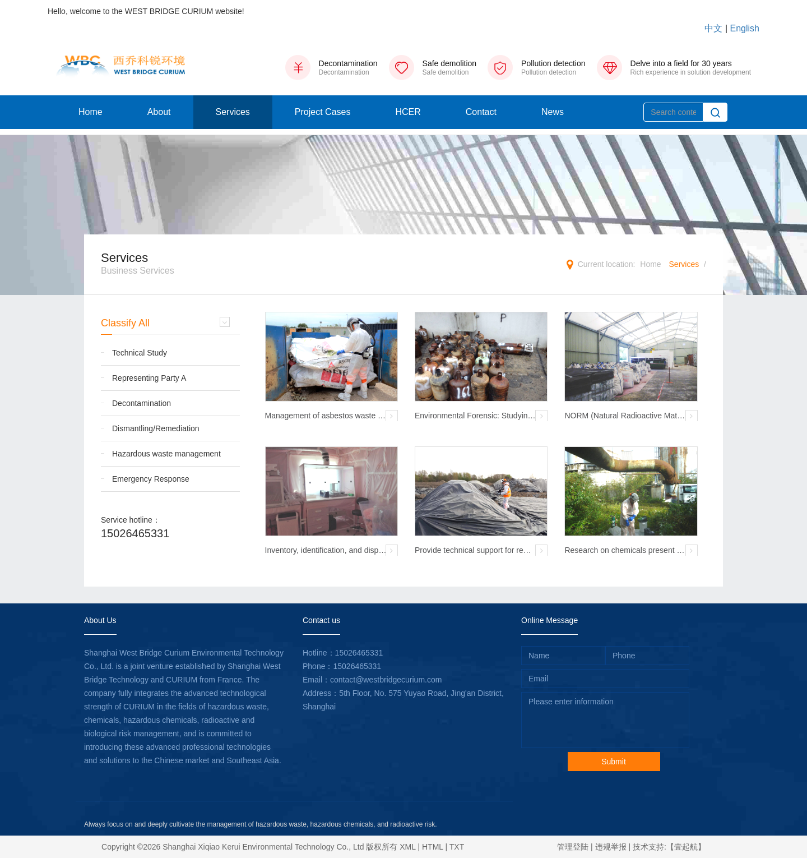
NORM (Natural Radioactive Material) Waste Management (624, 416)
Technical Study (139, 352)
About (159, 112)
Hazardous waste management (166, 453)
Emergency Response (150, 478)
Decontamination (141, 403)
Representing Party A (149, 377)
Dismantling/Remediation (156, 428)
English (744, 28)
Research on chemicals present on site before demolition (624, 551)
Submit (613, 761)
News (552, 112)
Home (90, 112)
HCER (407, 112)
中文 (713, 28)
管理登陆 (572, 846)
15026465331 (135, 533)
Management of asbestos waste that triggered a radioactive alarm (324, 416)
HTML (432, 846)
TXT (456, 846)
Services (233, 112)
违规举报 (611, 846)
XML (407, 846)
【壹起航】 (686, 846)
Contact (481, 112)
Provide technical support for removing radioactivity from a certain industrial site (475, 551)
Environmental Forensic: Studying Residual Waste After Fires (473, 416)
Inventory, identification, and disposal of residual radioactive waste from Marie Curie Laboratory (324, 551)
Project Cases (323, 112)
